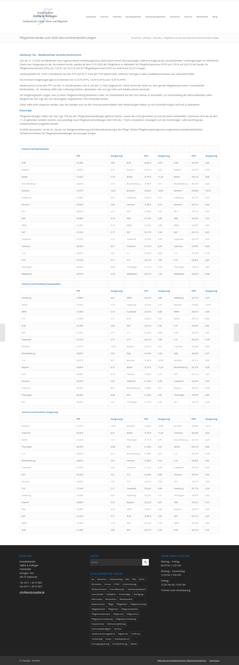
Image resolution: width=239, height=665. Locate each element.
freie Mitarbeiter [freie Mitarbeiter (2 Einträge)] (117, 589)
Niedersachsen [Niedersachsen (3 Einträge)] (98, 604)
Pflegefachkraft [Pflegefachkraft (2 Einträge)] (98, 609)
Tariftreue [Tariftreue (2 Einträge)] (135, 634)
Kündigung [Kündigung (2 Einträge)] (138, 594)
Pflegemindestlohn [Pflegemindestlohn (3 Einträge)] (129, 609)
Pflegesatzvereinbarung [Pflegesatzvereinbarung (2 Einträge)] (102, 619)
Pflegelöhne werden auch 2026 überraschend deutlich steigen (58, 38)
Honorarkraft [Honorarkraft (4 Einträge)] (97, 594)
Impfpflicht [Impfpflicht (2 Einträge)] (111, 594)
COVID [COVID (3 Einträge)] (116, 584)
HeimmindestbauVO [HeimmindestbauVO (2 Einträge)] (137, 589)
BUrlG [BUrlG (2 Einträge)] (142, 579)
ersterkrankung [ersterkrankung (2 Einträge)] (129, 584)
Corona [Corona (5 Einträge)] (107, 584)
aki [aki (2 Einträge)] (93, 579)
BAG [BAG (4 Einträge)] (127, 579)
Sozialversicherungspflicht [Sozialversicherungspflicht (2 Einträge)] (103, 634)
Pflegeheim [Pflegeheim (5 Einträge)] (113, 609)
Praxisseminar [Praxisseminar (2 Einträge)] (98, 624)
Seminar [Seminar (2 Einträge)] (117, 629)
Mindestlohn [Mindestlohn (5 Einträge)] (110, 599)
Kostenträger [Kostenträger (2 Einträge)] (125, 594)
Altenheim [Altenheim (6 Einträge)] (102, 579)
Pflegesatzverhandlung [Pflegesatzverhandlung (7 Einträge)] (126, 619)
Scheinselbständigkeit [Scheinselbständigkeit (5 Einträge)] (101, 629)
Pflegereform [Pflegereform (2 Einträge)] (133, 614)
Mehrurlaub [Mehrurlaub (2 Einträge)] (97, 599)
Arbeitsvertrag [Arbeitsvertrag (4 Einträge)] (116, 579)
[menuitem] (91, 16)
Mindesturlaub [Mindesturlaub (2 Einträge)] (126, 599)
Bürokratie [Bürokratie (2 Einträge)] (96, 584)
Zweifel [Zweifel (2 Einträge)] (133, 644)
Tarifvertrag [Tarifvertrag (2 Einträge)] (97, 639)
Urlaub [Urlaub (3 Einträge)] (108, 639)
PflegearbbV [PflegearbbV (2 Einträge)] (122, 604)
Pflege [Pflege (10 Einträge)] (110, 604)
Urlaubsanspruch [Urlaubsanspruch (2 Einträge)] (121, 639)
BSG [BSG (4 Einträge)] (134, 579)
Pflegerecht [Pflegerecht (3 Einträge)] (118, 614)
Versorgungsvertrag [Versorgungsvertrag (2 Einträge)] (100, 644)
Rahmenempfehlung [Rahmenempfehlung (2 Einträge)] (116, 624)
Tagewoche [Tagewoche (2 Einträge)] (123, 634)
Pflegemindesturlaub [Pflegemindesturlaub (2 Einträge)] (101, 614)
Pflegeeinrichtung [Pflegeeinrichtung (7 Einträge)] (138, 604)
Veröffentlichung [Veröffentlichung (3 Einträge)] (119, 644)
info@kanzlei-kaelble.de (32, 592)
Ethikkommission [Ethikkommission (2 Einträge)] (99, 589)
